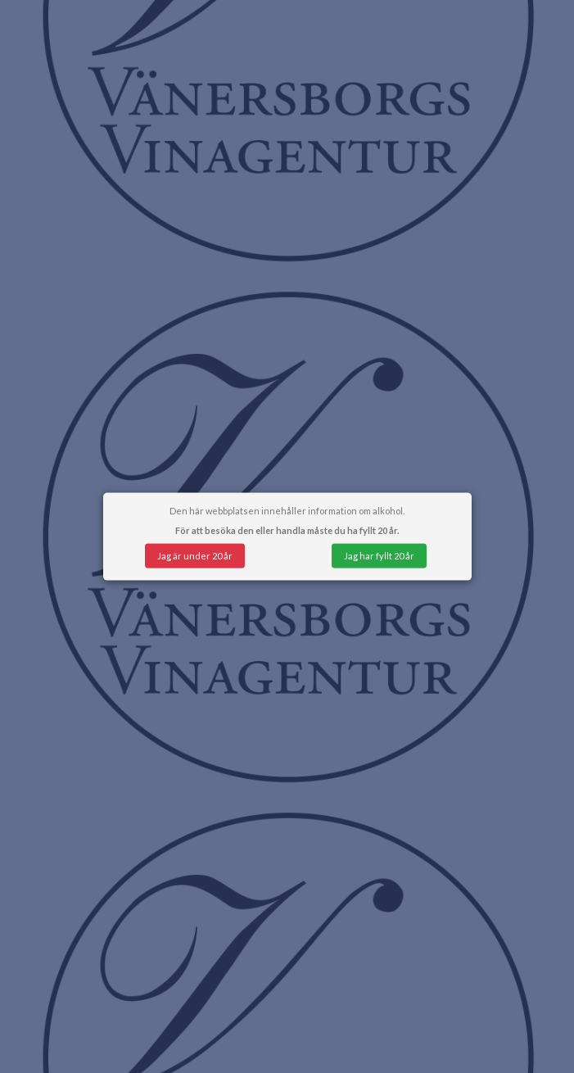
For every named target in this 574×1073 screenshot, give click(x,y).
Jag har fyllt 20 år (379, 555)
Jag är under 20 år (195, 555)
